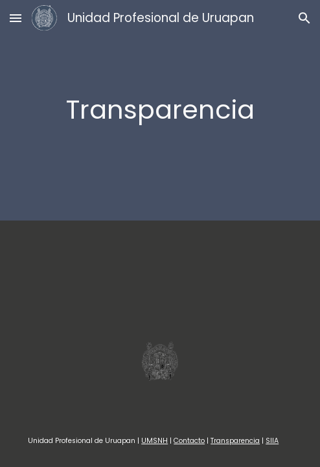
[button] (15, 18)
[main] (160, 110)
